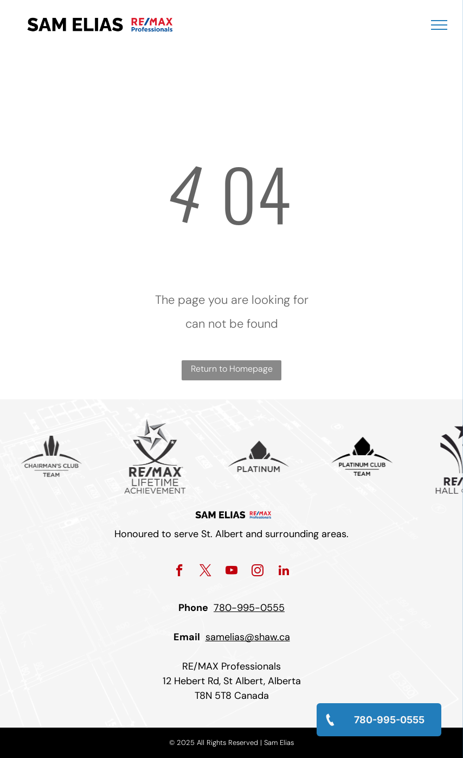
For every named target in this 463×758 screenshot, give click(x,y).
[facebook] (180, 572)
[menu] (439, 25)
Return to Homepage (232, 368)
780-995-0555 (249, 607)
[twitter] (206, 572)
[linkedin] (284, 572)
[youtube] (232, 572)
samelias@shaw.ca (247, 637)
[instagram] (258, 572)
